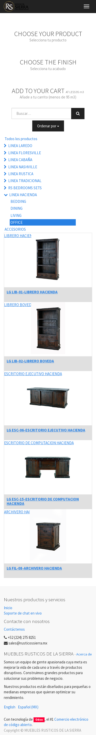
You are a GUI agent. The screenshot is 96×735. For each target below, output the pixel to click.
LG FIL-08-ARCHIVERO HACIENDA (34, 568)
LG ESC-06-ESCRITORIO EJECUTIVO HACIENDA (46, 430)
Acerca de (84, 654)
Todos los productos (21, 138)
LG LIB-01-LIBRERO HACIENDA (32, 291)
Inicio (8, 607)
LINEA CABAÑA (20, 159)
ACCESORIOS (15, 229)
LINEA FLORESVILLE (24, 152)
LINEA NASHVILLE (22, 166)
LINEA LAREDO (20, 145)
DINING (16, 208)
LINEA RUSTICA (20, 173)
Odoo (39, 719)
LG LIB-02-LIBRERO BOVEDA (30, 361)
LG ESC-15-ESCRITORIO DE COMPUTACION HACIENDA (43, 501)
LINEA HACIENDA (23, 194)
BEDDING (18, 201)
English (9, 707)
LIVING (16, 215)
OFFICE (16, 222)
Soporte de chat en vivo (23, 613)
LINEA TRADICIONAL (24, 180)
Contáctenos (14, 629)
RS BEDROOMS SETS (25, 187)
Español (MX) (28, 707)
